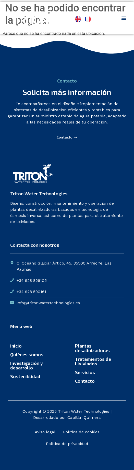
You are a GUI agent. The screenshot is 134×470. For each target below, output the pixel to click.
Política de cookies (81, 432)
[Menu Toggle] (123, 18)
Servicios (85, 372)
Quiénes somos (26, 354)
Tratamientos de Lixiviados (93, 361)
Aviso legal (45, 432)
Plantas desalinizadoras (92, 348)
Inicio (16, 346)
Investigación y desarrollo (26, 365)
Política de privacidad (67, 443)
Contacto (85, 381)
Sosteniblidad (25, 376)
